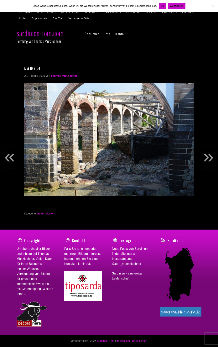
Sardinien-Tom (105, 340)
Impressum (123, 340)
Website (32, 268)
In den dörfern (46, 213)
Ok (162, 5)
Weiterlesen (177, 5)
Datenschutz (139, 340)
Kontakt (69, 263)
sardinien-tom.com (40, 33)
